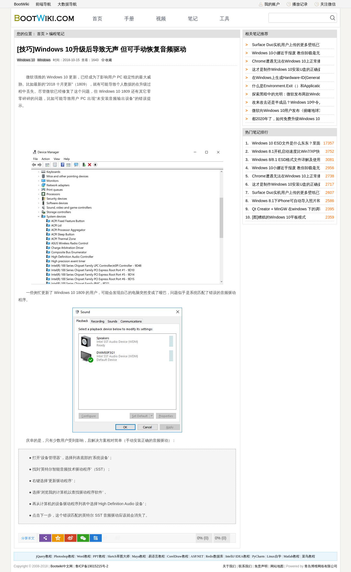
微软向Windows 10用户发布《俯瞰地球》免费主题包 (297, 110)
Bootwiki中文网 (61, 566)
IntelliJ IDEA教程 (237, 556)
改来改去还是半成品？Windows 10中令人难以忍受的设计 (301, 102)
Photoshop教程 (64, 556)
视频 (161, 18)
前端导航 (43, 4)
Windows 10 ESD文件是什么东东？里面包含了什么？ (297, 143)
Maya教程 (139, 556)
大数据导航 (67, 4)
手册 (129, 18)
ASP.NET (197, 556)
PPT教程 (99, 556)
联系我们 (245, 566)
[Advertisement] (195, 105)
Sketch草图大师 (118, 556)
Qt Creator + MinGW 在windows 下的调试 (287, 209)
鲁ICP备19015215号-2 (91, 566)
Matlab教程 (291, 556)
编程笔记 (56, 34)
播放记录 (297, 4)
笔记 (193, 18)
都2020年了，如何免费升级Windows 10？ (288, 119)
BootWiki (21, 4)
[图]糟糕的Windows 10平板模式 (279, 217)
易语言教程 (156, 556)
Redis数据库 (214, 556)
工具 (225, 18)
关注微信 (325, 4)
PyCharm (258, 556)
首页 (97, 18)
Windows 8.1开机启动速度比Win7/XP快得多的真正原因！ (301, 151)
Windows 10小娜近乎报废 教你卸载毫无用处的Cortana (298, 53)
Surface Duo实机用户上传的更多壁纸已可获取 (291, 45)
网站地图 (277, 566)
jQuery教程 (44, 556)
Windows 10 (26, 60)
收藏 (106, 60)
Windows (44, 60)
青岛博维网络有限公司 (320, 566)
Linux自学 (274, 556)
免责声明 (261, 566)
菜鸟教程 (308, 556)
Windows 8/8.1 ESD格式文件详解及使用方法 (290, 159)
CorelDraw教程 (177, 556)
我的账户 (269, 4)
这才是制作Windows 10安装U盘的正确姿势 (288, 69)
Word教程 (83, 556)
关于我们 (229, 566)
